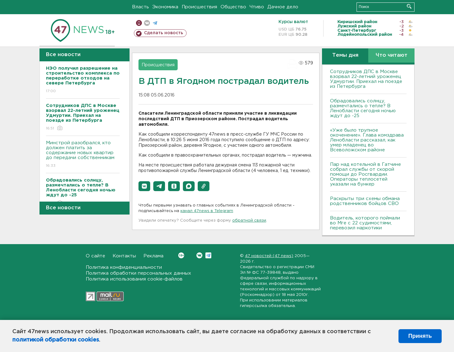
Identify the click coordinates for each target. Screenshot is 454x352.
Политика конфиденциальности (124, 267)
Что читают (391, 55)
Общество (233, 7)
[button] (144, 186)
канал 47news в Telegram (206, 211)
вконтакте (147, 23)
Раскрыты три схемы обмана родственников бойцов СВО (365, 201)
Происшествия (199, 7)
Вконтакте (181, 255)
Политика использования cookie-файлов (134, 279)
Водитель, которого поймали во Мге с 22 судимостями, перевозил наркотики (365, 223)
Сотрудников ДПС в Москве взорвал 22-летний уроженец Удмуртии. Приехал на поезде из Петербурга (366, 79)
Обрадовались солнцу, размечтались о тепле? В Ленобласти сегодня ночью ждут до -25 (363, 108)
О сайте (95, 256)
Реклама (153, 256)
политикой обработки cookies (55, 340)
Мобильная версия (139, 23)
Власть (140, 7)
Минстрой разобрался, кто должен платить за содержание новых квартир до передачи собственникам (83, 154)
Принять (420, 336)
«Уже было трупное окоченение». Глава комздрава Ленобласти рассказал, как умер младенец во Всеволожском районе (367, 140)
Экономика (165, 7)
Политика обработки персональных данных (138, 273)
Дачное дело (282, 7)
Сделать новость (163, 33)
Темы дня (345, 55)
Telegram (208, 255)
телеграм (155, 23)
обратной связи (249, 220)
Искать (409, 6)
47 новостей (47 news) (269, 256)
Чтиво (257, 7)
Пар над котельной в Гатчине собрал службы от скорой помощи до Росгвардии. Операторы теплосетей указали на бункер (365, 174)
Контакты (124, 256)
